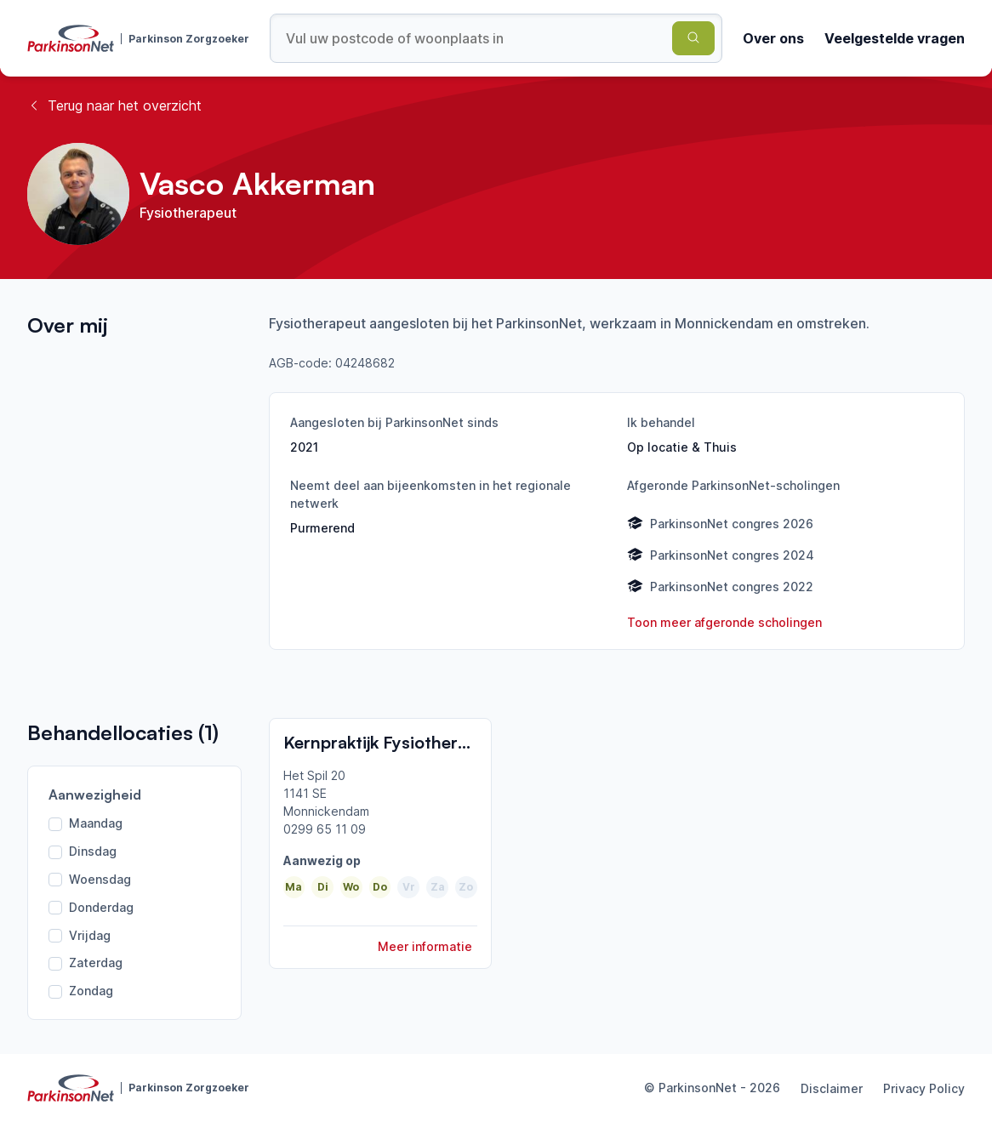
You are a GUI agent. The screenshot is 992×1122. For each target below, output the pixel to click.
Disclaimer (832, 1088)
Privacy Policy (924, 1088)
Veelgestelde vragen (894, 38)
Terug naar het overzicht (114, 105)
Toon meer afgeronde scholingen (724, 622)
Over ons (773, 38)
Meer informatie (425, 946)
